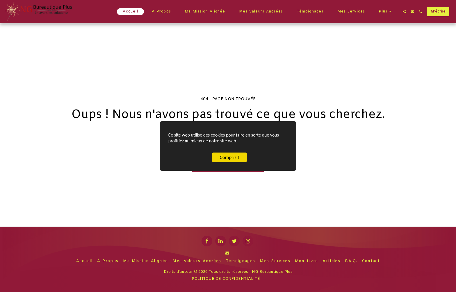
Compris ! (229, 158)
